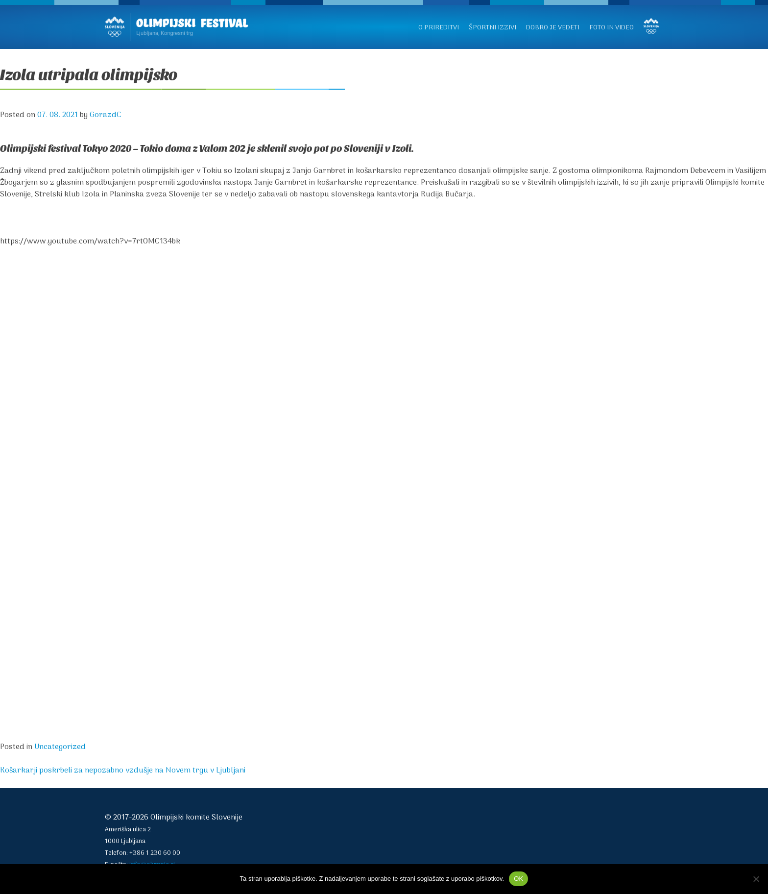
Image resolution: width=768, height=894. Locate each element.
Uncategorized (60, 747)
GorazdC (105, 115)
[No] (756, 879)
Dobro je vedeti (552, 27)
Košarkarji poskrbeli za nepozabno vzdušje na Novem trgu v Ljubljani (122, 770)
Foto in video (611, 27)
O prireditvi (438, 27)
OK (518, 878)
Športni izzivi (492, 27)
